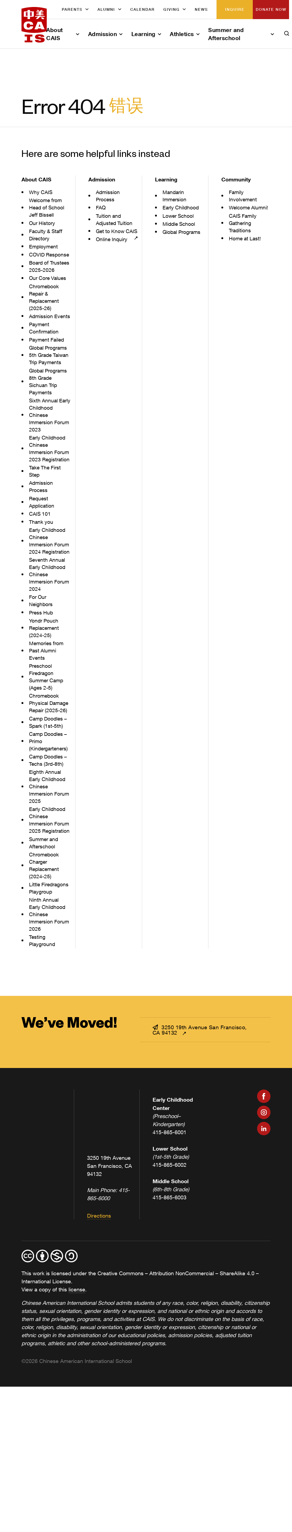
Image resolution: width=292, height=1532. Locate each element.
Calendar (142, 9)
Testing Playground (42, 991)
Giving (171, 9)
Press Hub (41, 656)
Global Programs (183, 232)
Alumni (106, 9)
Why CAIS (41, 192)
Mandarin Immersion (175, 195)
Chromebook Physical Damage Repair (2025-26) (50, 746)
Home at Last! (245, 238)
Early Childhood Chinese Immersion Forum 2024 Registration (48, 580)
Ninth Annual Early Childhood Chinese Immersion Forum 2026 (48, 965)
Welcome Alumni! (249, 207)
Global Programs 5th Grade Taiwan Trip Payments (49, 380)
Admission (102, 33)
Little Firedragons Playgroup (49, 939)
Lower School (179, 216)
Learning (143, 33)
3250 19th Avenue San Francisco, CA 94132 (200, 1081)
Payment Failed (47, 361)
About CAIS (54, 33)
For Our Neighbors (41, 644)
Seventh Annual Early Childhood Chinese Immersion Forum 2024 (48, 617)
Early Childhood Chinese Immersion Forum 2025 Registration (48, 867)
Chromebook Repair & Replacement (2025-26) (45, 312)
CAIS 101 (40, 550)
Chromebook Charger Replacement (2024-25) (45, 916)
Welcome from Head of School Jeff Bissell (47, 207)
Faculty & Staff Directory (46, 234)
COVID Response (41, 258)
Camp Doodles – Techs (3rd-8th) (49, 803)
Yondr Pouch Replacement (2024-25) (45, 671)
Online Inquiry (112, 246)
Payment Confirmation (44, 349)
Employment (44, 246)
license (77, 1340)
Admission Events (41, 334)
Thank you (41, 558)
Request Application (42, 538)
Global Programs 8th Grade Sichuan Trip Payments (49, 410)
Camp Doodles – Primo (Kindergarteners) (49, 784)
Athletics (182, 33)
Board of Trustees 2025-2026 (47, 277)
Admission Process (41, 522)
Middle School (180, 224)
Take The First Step (45, 507)
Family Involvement (243, 195)
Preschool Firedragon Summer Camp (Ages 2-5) (47, 720)
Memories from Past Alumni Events (47, 694)
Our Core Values (48, 292)
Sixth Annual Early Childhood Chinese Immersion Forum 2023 (48, 444)
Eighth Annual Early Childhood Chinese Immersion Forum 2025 (48, 830)
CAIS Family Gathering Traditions (243, 223)
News (201, 9)
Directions (99, 1266)
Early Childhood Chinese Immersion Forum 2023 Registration (48, 481)
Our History (42, 223)
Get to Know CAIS (111, 234)
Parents (72, 9)
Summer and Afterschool (226, 33)
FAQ (101, 207)
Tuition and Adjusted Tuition (115, 219)
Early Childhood (181, 207)
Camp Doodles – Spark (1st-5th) (49, 765)
